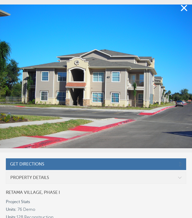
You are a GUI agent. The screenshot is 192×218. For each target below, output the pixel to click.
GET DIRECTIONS (27, 164)
